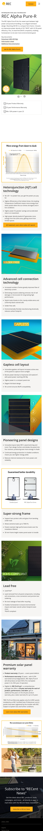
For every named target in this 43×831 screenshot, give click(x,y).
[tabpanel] (21, 74)
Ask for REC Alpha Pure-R (12, 49)
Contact (30, 4)
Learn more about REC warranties (17, 712)
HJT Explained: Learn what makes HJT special (20, 225)
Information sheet (7, 42)
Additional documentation (10, 44)
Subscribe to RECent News (21, 809)
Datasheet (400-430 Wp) (9, 39)
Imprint (3, 828)
